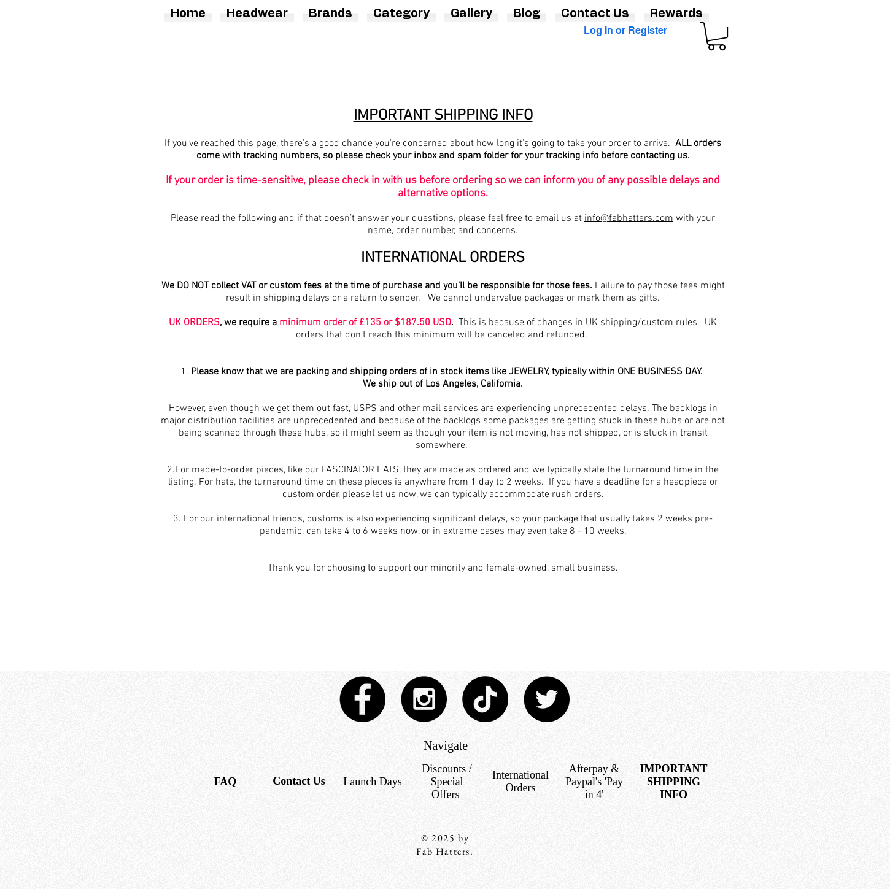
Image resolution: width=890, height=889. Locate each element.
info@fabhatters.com (628, 218)
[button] (716, 36)
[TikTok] (485, 699)
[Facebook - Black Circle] (362, 699)
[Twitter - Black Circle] (547, 699)
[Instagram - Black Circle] (424, 699)
